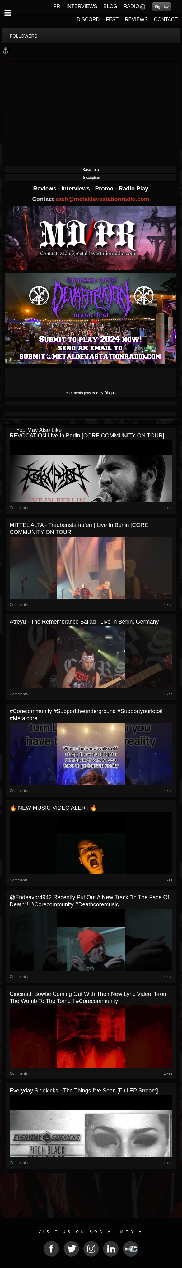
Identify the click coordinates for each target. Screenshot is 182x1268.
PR (56, 6)
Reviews (45, 188)
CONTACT (166, 19)
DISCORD (88, 19)
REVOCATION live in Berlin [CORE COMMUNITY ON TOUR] (87, 436)
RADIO (131, 6)
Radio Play (133, 188)
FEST (112, 19)
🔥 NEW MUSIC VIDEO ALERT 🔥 (53, 808)
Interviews (76, 188)
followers (23, 36)
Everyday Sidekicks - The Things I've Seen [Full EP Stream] (84, 1090)
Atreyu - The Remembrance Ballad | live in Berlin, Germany (84, 622)
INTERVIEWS (81, 6)
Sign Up (162, 6)
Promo (105, 188)
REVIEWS (136, 19)
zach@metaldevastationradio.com (102, 199)
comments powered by (91, 393)
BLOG (110, 6)
